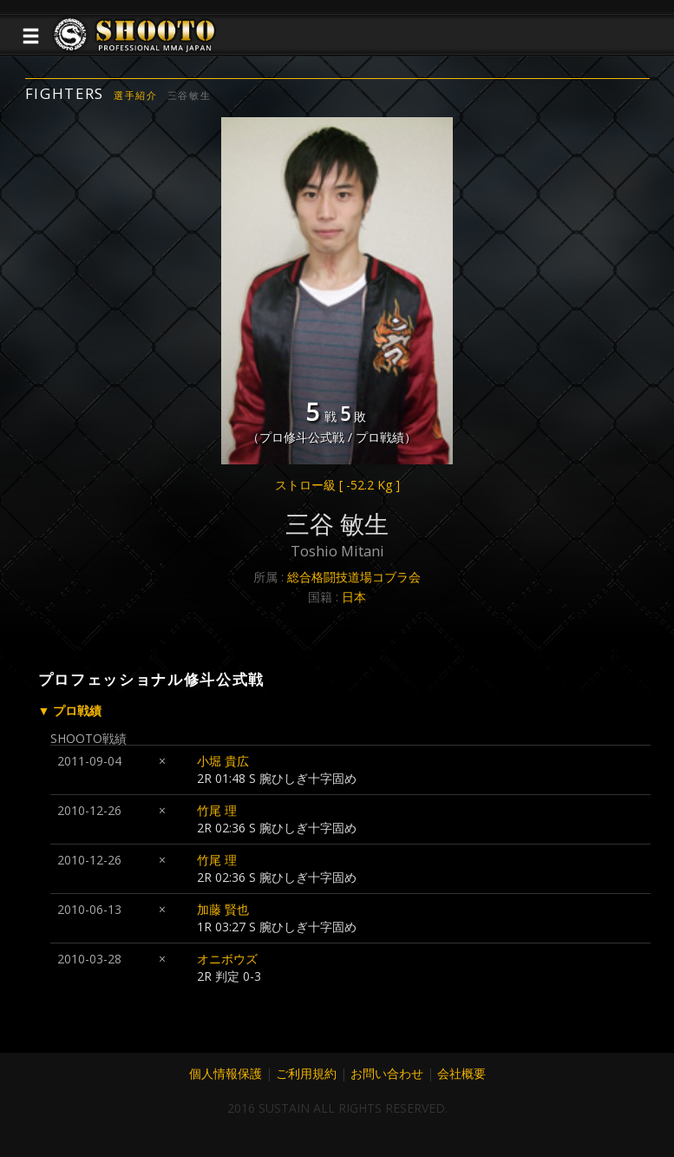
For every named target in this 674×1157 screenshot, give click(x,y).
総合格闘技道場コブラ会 (354, 577)
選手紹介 (136, 95)
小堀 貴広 (223, 761)
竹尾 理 (217, 810)
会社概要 (461, 1073)
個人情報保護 (225, 1073)
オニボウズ (227, 958)
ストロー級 (337, 485)
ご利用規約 (306, 1073)
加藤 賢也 (223, 909)
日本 (354, 596)
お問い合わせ (386, 1073)
